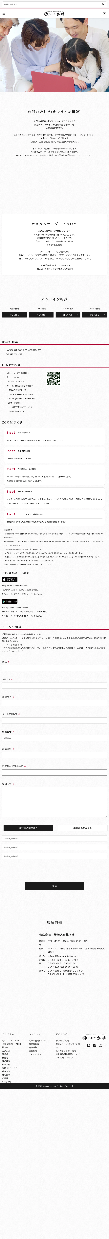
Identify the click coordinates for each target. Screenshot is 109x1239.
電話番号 (8, 833)
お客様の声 (34, 1194)
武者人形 (6, 1221)
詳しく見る (14, 451)
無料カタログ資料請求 (66, 1200)
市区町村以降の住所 (14, 903)
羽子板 (5, 1204)
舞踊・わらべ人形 (10, 1217)
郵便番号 (8, 868)
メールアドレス (11, 851)
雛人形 (5, 1197)
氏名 (6, 798)
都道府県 (8, 885)
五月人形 (6, 1200)
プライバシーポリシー (65, 1207)
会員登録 (33, 1197)
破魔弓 (5, 1207)
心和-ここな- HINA (10, 1190)
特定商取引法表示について (68, 1204)
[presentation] (54, 1008)
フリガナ (7, 816)
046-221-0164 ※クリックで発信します (25, 486)
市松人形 (6, 1214)
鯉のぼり (6, 1211)
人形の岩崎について (38, 1190)
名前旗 (5, 1228)
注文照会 (33, 1200)
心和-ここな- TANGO (12, 1194)
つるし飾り (7, 1231)
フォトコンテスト (36, 1204)
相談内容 (8, 920)
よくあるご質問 (62, 1190)
